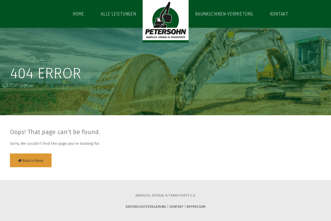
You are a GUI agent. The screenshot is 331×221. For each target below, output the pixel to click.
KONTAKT (176, 207)
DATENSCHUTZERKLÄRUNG (146, 207)
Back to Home (30, 160)
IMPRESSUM (196, 207)
